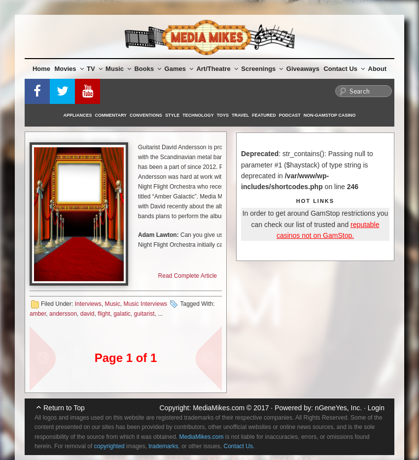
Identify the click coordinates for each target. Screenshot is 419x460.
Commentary (111, 115)
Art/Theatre (217, 68)
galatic (122, 313)
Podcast (290, 115)
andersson (63, 313)
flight (104, 313)
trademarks (163, 446)
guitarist (144, 313)
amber (38, 313)
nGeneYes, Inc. (338, 408)
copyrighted (109, 446)
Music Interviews (145, 303)
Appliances (78, 115)
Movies (69, 68)
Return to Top (64, 408)
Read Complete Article (187, 275)
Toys (223, 115)
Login (376, 408)
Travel (240, 115)
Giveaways (302, 68)
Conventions (146, 115)
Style (172, 115)
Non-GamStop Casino (330, 115)
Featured (264, 115)
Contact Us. (239, 446)
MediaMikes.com (218, 408)
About (377, 68)
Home (41, 68)
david (87, 313)
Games (179, 68)
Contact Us (344, 68)
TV (95, 68)
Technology (198, 115)
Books (147, 68)
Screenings (262, 68)
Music (118, 68)
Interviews (88, 303)
